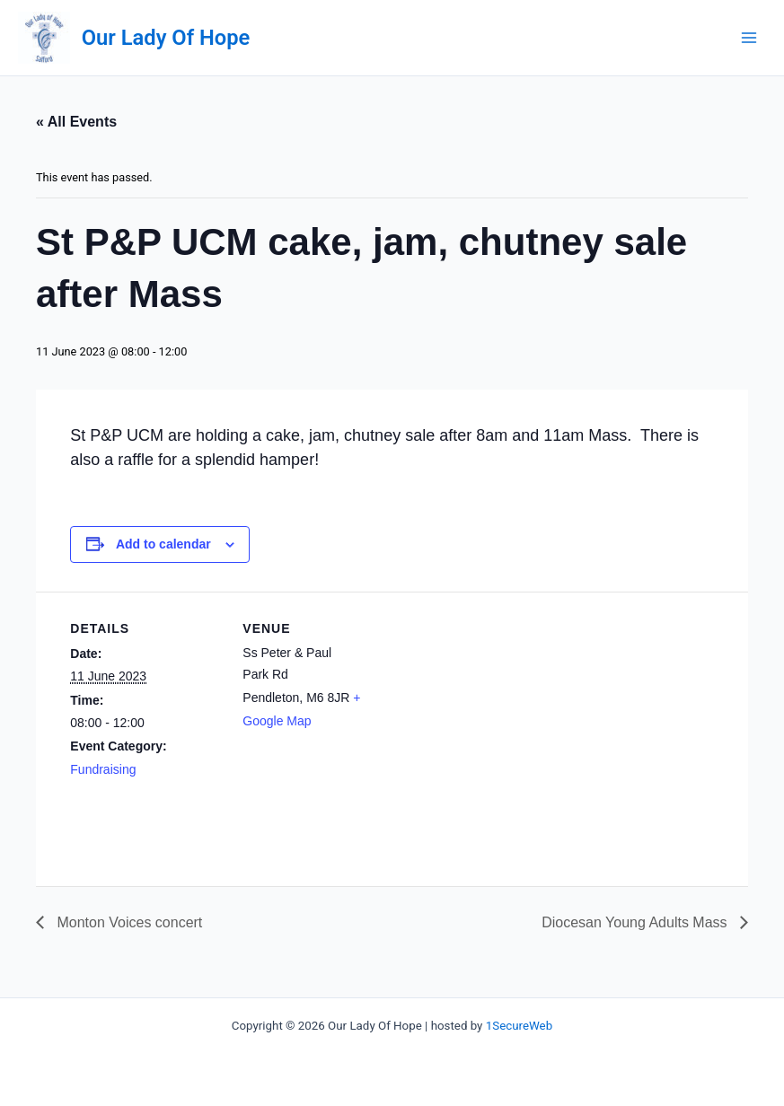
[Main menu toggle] (749, 38)
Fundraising (103, 769)
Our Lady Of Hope (166, 37)
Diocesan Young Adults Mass (636, 922)
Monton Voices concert (127, 922)
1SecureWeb (519, 1025)
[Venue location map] (509, 716)
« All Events (76, 121)
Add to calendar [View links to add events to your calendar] (163, 544)
